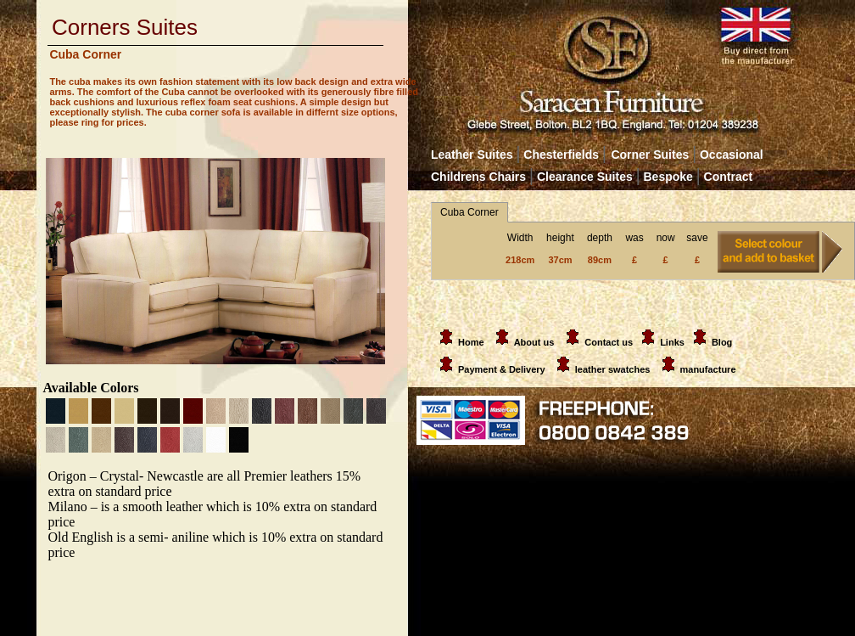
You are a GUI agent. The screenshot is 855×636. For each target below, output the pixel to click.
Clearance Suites (585, 176)
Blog (722, 342)
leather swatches (614, 369)
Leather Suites (471, 154)
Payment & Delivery (489, 369)
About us (534, 342)
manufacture (708, 369)
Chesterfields (561, 154)
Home (459, 342)
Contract (728, 176)
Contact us (608, 342)
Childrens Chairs (478, 176)
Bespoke (670, 176)
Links (672, 342)
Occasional (727, 154)
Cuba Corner (469, 212)
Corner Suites (650, 154)
